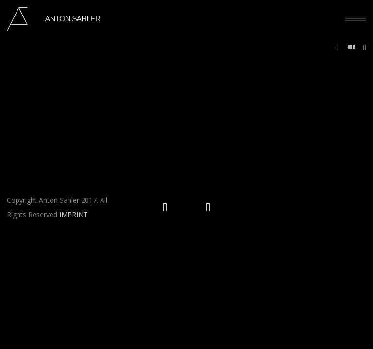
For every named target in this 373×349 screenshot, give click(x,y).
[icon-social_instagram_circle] (167, 207)
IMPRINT (73, 214)
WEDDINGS (334, 78)
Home (307, 78)
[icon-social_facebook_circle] (208, 207)
